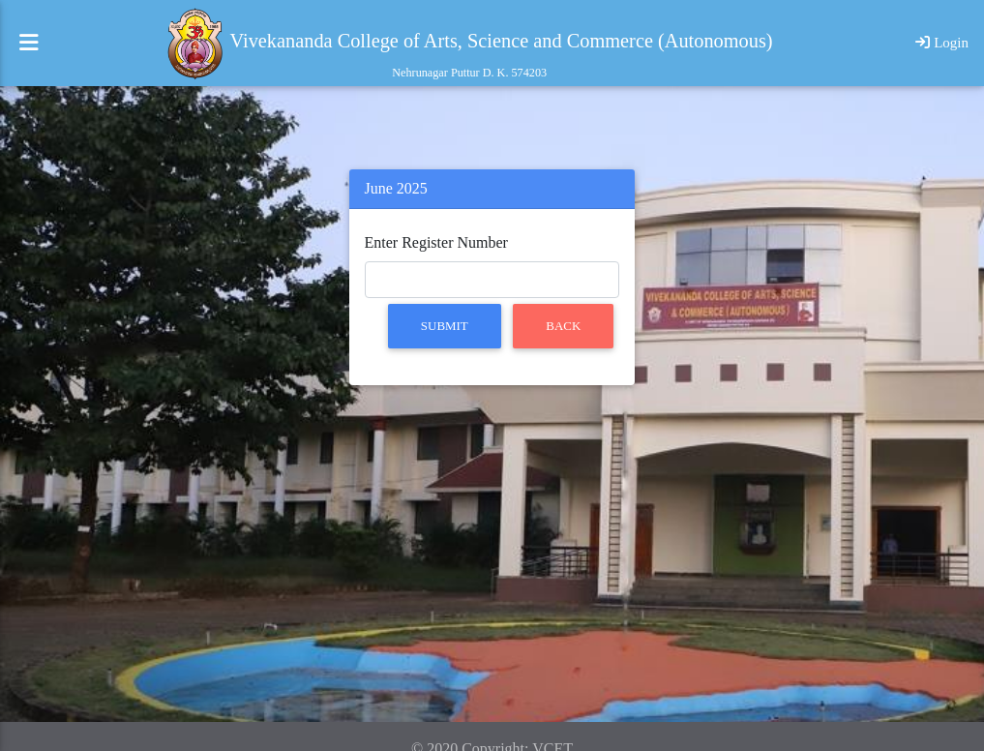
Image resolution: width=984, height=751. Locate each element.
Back (563, 325)
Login (942, 50)
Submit (444, 325)
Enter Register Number (436, 242)
